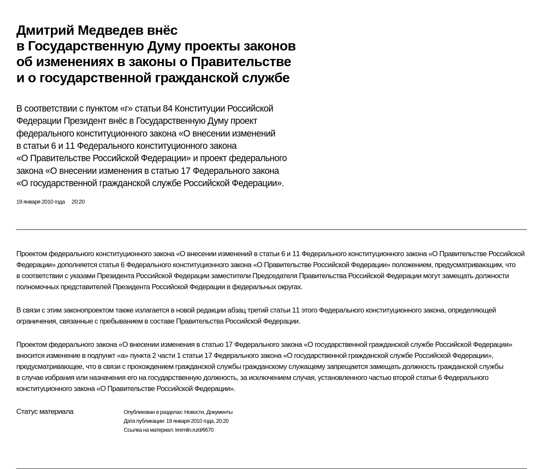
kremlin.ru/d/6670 (194, 430)
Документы (219, 412)
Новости (194, 412)
